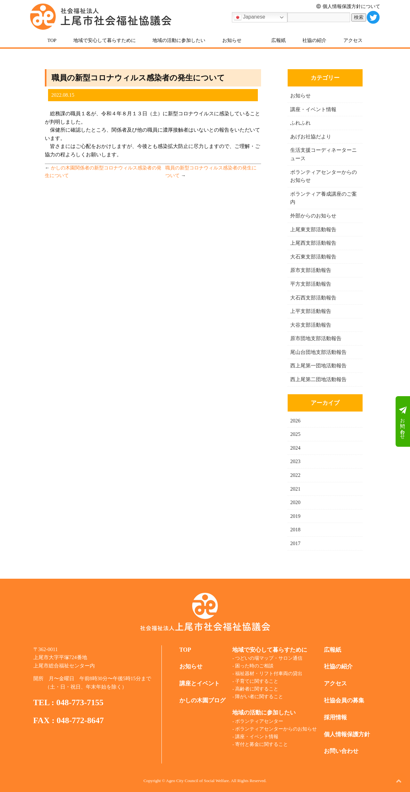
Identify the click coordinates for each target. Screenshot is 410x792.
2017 (295, 543)
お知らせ (232, 40)
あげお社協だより (310, 136)
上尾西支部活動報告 (313, 243)
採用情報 (335, 717)
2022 (295, 475)
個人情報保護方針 (347, 734)
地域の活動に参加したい (178, 40)
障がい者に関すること (259, 696)
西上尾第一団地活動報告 (318, 365)
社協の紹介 (314, 40)
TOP (51, 40)
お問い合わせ (403, 421)
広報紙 (278, 40)
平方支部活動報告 (310, 284)
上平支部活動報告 (310, 311)
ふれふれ (300, 123)
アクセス (353, 40)
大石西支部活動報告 (313, 297)
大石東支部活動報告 (313, 256)
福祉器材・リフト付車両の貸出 (268, 673)
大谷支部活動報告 (310, 325)
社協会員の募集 (344, 700)
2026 (295, 420)
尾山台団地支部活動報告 (318, 352)
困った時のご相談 (254, 665)
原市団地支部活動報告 (315, 338)
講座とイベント (199, 683)
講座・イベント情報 (313, 109)
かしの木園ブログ (202, 700)
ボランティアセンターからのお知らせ (276, 728)
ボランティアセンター (259, 721)
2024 (295, 448)
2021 (295, 489)
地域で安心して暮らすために (104, 40)
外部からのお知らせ (313, 215)
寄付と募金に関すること (261, 744)
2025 (295, 434)
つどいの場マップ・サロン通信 (268, 658)
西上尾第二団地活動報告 (318, 379)
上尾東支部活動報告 (313, 229)
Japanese (249, 17)
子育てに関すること (256, 681)
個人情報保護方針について (348, 6)
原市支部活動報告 (310, 270)
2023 (295, 461)
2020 (295, 502)
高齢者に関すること (256, 688)
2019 (295, 516)
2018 (295, 529)
